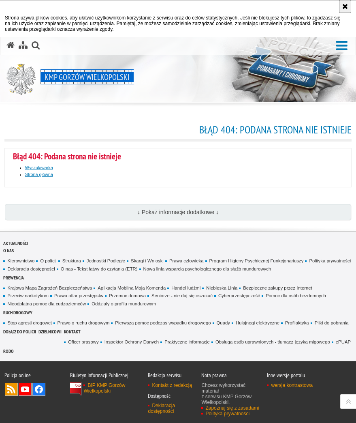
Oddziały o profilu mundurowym (124, 303)
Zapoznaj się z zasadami (232, 408)
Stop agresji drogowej (29, 322)
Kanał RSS (11, 389)
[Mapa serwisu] (23, 45)
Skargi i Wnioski (147, 260)
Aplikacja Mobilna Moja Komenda (132, 288)
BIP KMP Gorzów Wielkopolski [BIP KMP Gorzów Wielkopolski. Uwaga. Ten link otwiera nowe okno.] (104, 388)
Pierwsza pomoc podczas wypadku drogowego (163, 322)
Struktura (71, 260)
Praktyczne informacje (187, 341)
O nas (8, 250)
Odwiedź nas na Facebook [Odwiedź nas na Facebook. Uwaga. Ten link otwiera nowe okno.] (38, 389)
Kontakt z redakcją (172, 385)
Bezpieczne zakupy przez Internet (277, 288)
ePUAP (343, 341)
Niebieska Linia (221, 288)
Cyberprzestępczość (239, 295)
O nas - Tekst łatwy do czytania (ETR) (99, 268)
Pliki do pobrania (332, 322)
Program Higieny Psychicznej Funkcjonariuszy (256, 260)
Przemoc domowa (127, 295)
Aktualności (15, 243)
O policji (48, 260)
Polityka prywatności (330, 260)
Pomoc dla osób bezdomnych (296, 295)
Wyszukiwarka (39, 167)
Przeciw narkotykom (28, 295)
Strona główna (39, 174)
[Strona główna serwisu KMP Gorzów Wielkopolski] (10, 45)
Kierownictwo (20, 260)
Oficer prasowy (83, 341)
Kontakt (72, 332)
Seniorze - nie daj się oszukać (182, 295)
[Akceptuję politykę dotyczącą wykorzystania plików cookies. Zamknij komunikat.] (345, 6)
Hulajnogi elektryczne (257, 322)
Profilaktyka (297, 322)
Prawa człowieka (186, 260)
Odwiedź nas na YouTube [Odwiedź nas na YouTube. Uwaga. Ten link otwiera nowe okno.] (25, 389)
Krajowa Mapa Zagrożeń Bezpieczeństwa (49, 288)
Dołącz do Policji (19, 332)
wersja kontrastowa (292, 385)
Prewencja (13, 278)
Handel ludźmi (185, 288)
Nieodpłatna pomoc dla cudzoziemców (46, 303)
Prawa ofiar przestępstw (78, 295)
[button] (341, 46)
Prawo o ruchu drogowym (84, 322)
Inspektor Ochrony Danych (131, 341)
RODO (8, 351)
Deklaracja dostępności (31, 268)
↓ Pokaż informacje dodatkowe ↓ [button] (178, 212)
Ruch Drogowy (17, 312)
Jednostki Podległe (106, 260)
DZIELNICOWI (50, 332)
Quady (223, 322)
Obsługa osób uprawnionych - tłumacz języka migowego (272, 341)
